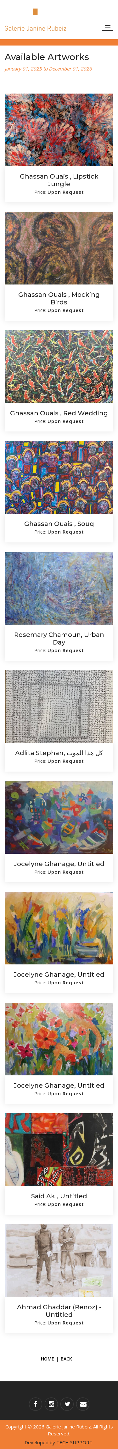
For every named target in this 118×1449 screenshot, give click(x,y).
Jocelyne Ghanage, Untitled (59, 864)
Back (66, 1359)
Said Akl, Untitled (59, 1196)
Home (47, 1359)
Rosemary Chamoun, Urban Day (59, 638)
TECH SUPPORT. (74, 1442)
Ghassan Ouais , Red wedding (59, 413)
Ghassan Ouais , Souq (59, 524)
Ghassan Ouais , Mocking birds (59, 298)
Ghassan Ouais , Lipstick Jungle (59, 180)
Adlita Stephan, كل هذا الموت (59, 753)
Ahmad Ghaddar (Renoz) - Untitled (59, 1310)
